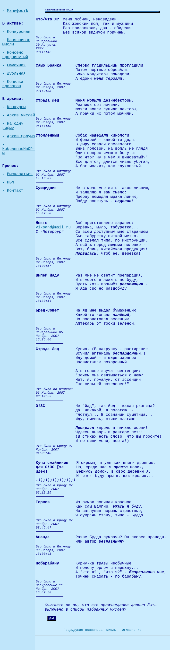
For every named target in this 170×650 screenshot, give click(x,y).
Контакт (15, 191)
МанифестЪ (17, 11)
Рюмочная (16, 65)
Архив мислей (21, 115)
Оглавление (131, 630)
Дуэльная (16, 73)
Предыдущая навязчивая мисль (90, 630)
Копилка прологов (12, 84)
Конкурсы (16, 107)
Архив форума (21, 136)
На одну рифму (12, 125)
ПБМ (10, 182)
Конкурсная (18, 32)
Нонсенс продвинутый (15, 55)
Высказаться (20, 174)
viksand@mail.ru (53, 227)
